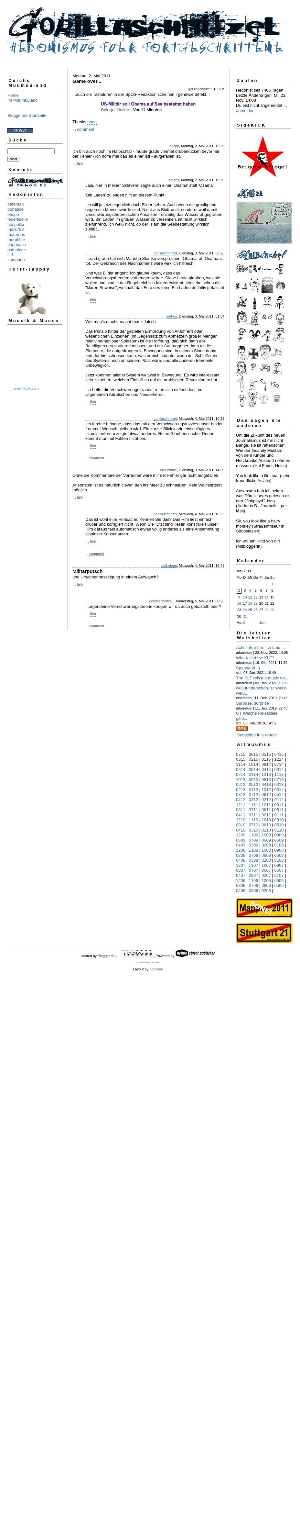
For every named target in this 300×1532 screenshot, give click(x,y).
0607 (266, 870)
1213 (266, 774)
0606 (266, 885)
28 (267, 610)
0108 (279, 860)
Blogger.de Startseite (27, 115)
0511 (279, 809)
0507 (279, 870)
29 (272, 610)
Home (13, 95)
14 (267, 597)
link (80, 163)
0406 (240, 890)
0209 (266, 845)
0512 (279, 794)
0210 (266, 830)
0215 (253, 759)
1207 (240, 865)
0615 (253, 754)
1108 (253, 850)
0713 (279, 779)
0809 (240, 840)
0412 (240, 799)
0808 (240, 855)
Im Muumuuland (22, 100)
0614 (240, 769)
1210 (240, 819)
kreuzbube (168, 470)
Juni (263, 622)
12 (256, 597)
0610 (266, 824)
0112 (279, 799)
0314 (279, 769)
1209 (240, 835)
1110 (253, 819)
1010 (266, 819)
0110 (279, 830)
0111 (279, 814)
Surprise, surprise (252, 703)
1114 (240, 764)
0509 (279, 840)
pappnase (16, 244)
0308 (253, 860)
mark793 (15, 229)
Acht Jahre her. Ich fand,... (260, 647)
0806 (240, 885)
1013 (240, 779)
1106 (253, 880)
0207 (266, 875)
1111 (253, 804)
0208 (266, 860)
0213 (240, 789)
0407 (240, 875)
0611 (266, 809)
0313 (279, 784)
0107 (279, 875)
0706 (253, 885)
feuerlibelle (17, 219)
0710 (253, 824)
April (241, 622)
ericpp (13, 214)
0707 (253, 870)
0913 (253, 779)
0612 (266, 794)
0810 (240, 824)
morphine (16, 239)
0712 (253, 794)
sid (10, 254)
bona (92, 121)
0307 (253, 875)
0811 (240, 809)
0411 (240, 814)
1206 (240, 880)
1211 (240, 804)
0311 (253, 814)
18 (250, 603)
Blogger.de (106, 956)
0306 (253, 890)
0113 (253, 789)
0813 (266, 779)
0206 (266, 890)
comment (85, 129)
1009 (266, 835)
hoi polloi (15, 224)
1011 (266, 804)
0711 (253, 809)
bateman (15, 204)
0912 (279, 789)
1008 (266, 850)
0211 (266, 814)
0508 (279, 855)
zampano (16, 259)
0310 (253, 830)
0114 (253, 774)
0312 (253, 799)
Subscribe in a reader (257, 734)
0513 (253, 784)
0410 (240, 830)
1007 (266, 865)
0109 (279, 845)
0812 (240, 794)
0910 (279, 819)
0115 (266, 759)
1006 (266, 880)
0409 (240, 845)
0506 (279, 885)
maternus (16, 234)
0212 (266, 799)
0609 (266, 840)
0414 (266, 769)
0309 (253, 845)
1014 (253, 764)
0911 (279, 804)
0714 (279, 764)
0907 (279, 865)
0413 (266, 784)
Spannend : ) (248, 667)
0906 (279, 880)
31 (245, 616)
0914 (266, 764)
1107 (253, 865)
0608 (266, 855)
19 (256, 603)
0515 (266, 754)
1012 (266, 789)
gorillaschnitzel (199, 89)
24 (245, 610)
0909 (279, 835)
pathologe (16, 249)
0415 (279, 754)
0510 (279, 824)
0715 (240, 754)
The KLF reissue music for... (262, 678)
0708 (253, 855)
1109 (253, 835)
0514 (253, 769)
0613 (240, 784)
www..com (26, 388)
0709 (253, 840)
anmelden (245, 110)
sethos (174, 180)
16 (239, 603)
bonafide (15, 209)
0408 (240, 860)
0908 (279, 850)
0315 (240, 759)
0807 (240, 870)
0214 (240, 774)
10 (245, 597)
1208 (240, 850)
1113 (279, 774)
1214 (279, 759)
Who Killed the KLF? (255, 657)
